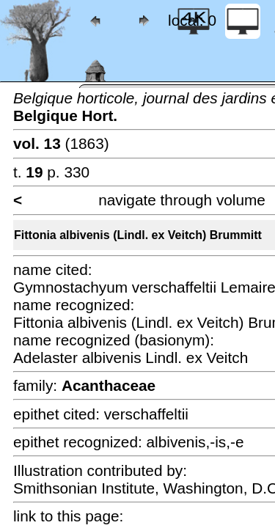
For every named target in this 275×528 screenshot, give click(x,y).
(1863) (61, 143)
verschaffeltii (146, 414)
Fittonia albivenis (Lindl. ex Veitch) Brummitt (138, 235)
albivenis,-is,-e (195, 441)
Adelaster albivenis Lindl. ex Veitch (130, 357)
